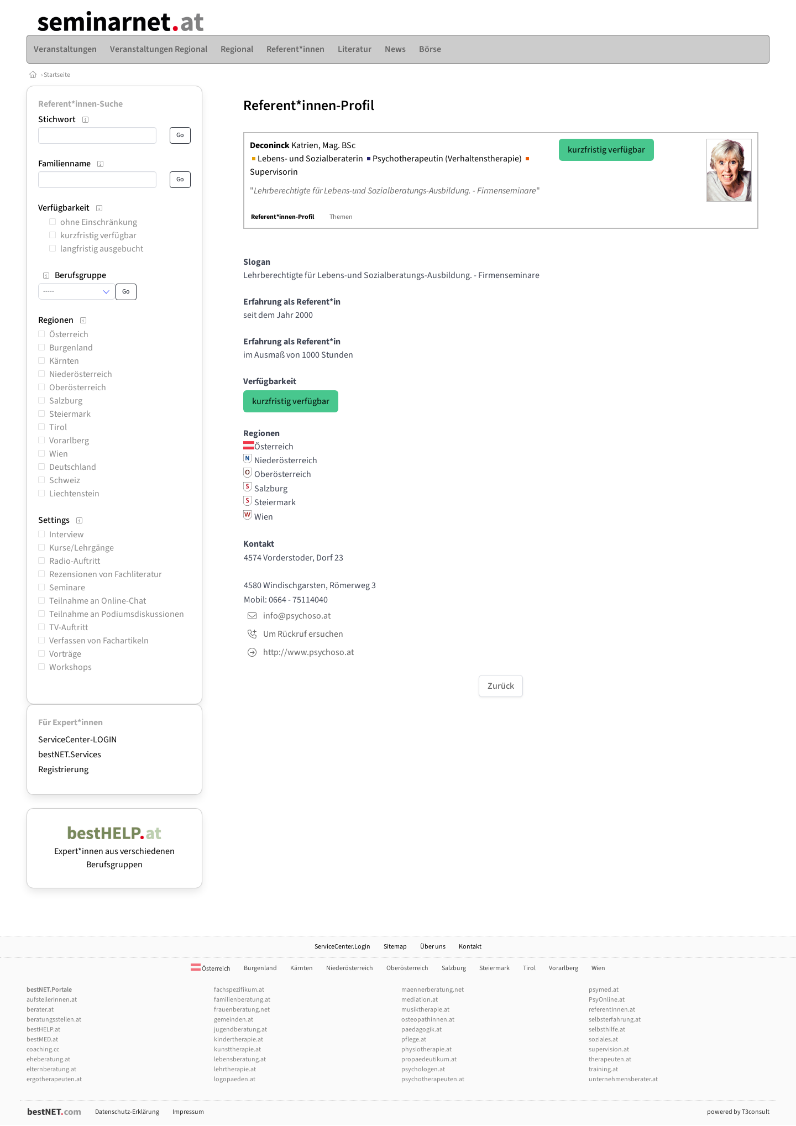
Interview (66, 534)
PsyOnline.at (607, 999)
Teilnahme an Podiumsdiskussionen (116, 614)
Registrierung (63, 769)
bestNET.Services (69, 754)
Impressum (188, 1112)
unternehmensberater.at (623, 1079)
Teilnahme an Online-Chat (97, 601)
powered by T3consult (738, 1112)
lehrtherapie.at (235, 1069)
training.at (603, 1069)
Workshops (70, 667)
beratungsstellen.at (54, 1019)
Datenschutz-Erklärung (127, 1112)
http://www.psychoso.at (308, 652)
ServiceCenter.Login (342, 946)
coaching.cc (43, 1049)
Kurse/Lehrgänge (81, 548)
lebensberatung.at (240, 1059)
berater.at (40, 1009)
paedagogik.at (421, 1029)
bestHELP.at (43, 1029)
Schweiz (64, 480)
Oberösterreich (77, 387)
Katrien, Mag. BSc (302, 145)
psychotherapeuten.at (432, 1079)
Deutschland (72, 467)
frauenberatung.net (242, 1009)
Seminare (67, 588)
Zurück (501, 686)
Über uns (433, 946)
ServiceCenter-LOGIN (77, 740)
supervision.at (609, 1049)
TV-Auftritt (68, 627)
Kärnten (64, 361)
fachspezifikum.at (239, 989)
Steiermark (70, 414)
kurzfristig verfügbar (98, 235)
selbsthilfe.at (607, 1029)
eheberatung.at (48, 1059)
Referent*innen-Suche (80, 104)
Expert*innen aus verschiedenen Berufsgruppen (114, 851)
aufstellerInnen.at (52, 999)
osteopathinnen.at (427, 1019)
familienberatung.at (242, 999)
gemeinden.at (233, 1019)
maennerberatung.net (432, 989)
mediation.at (419, 999)
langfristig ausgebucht (101, 249)
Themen (341, 217)
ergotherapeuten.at (54, 1079)
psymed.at (604, 989)
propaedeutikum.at (429, 1059)
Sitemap (395, 946)
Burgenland (71, 348)
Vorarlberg (69, 440)
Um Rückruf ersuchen (303, 634)
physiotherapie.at (426, 1049)
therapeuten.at (610, 1059)
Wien (58, 454)
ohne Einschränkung (98, 222)
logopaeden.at (234, 1079)
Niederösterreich (80, 374)
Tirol (58, 427)
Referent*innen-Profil (282, 217)
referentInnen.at (612, 1009)
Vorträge (65, 654)
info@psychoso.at (297, 616)
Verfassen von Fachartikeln (99, 641)
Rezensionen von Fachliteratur (105, 574)
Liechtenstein (74, 494)
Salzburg (65, 401)
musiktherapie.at (425, 1009)
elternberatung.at (51, 1069)
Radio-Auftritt (74, 561)
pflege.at (413, 1039)
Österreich (68, 334)
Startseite (57, 75)
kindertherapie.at (238, 1039)
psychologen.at (423, 1069)
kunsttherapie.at (237, 1049)
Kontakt (470, 946)
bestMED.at (42, 1039)
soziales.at (603, 1039)
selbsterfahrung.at (615, 1019)
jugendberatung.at (240, 1029)
